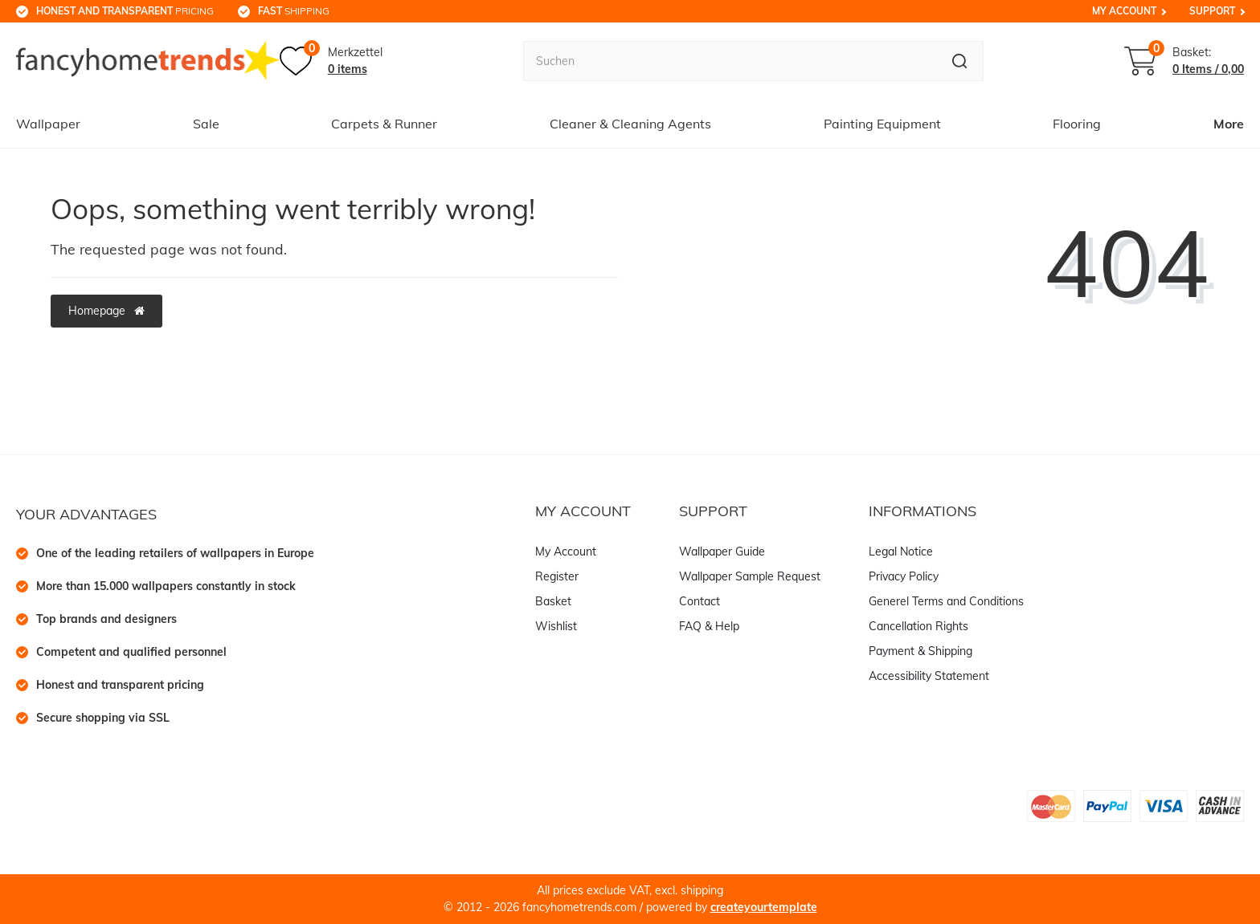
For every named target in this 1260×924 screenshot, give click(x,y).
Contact (699, 601)
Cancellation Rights (918, 626)
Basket (553, 601)
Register (557, 576)
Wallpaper (48, 124)
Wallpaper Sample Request (749, 576)
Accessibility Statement (929, 676)
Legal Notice (901, 551)
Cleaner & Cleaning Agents (630, 124)
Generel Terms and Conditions (946, 601)
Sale (206, 124)
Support (1212, 11)
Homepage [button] (106, 310)
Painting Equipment (882, 124)
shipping (293, 11)
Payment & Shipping (920, 651)
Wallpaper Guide (722, 551)
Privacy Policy (904, 576)
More (1228, 124)
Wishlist (556, 626)
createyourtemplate (763, 907)
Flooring (1077, 124)
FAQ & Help (709, 626)
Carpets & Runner (384, 124)
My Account (1124, 11)
